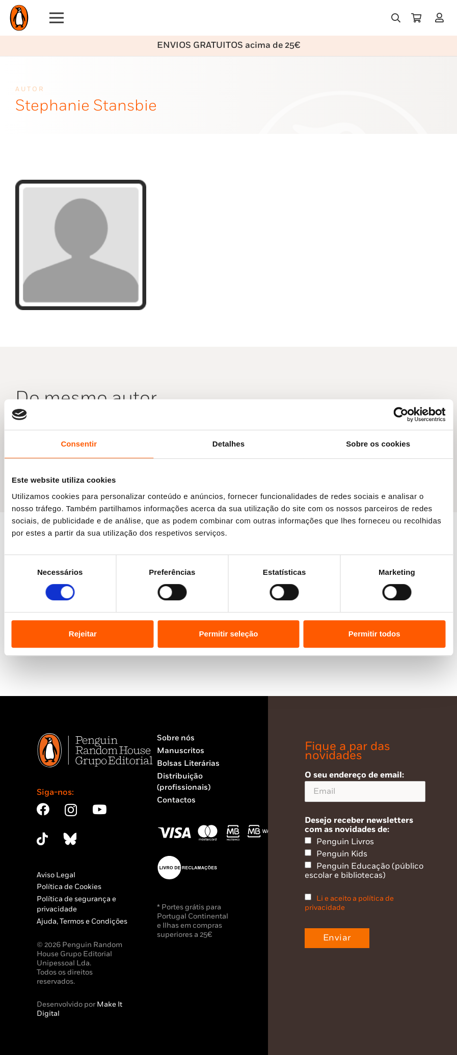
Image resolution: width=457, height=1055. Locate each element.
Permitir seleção (228, 633)
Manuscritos (180, 751)
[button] (396, 18)
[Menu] (56, 18)
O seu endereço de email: (365, 786)
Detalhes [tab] (228, 443)
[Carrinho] (416, 18)
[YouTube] (99, 809)
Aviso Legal (56, 875)
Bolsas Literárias (188, 763)
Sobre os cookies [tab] (378, 443)
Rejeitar (83, 633)
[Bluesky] (69, 838)
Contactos (176, 800)
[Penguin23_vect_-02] (187, 867)
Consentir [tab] (79, 443)
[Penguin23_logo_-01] (19, 18)
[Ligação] (441, 17)
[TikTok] (42, 838)
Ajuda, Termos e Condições (82, 921)
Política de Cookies (69, 886)
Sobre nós (176, 738)
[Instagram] (71, 810)
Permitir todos (374, 633)
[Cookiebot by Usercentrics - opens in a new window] (400, 414)
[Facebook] (43, 809)
